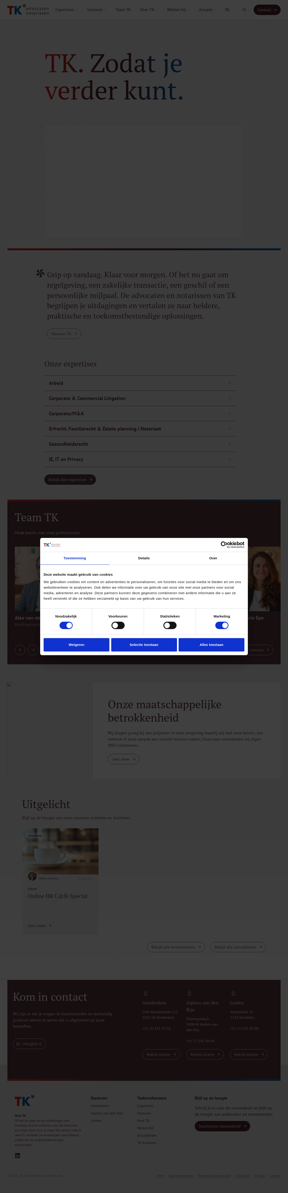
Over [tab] (213, 558)
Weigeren (76, 645)
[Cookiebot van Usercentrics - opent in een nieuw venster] (224, 544)
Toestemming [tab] (74, 558)
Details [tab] (144, 558)
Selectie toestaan (144, 645)
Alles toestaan (211, 645)
